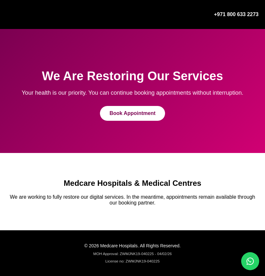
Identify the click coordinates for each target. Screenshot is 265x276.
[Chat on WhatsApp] (250, 261)
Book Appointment (133, 113)
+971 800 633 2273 (236, 14)
